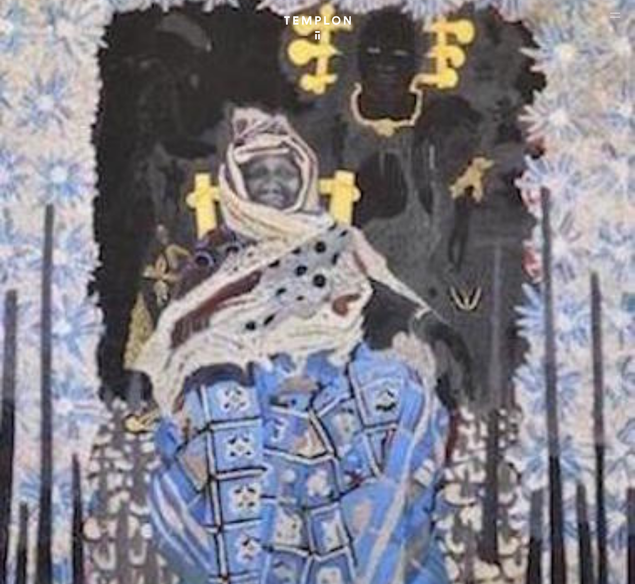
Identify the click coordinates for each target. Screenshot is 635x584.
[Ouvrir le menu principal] (615, 15)
